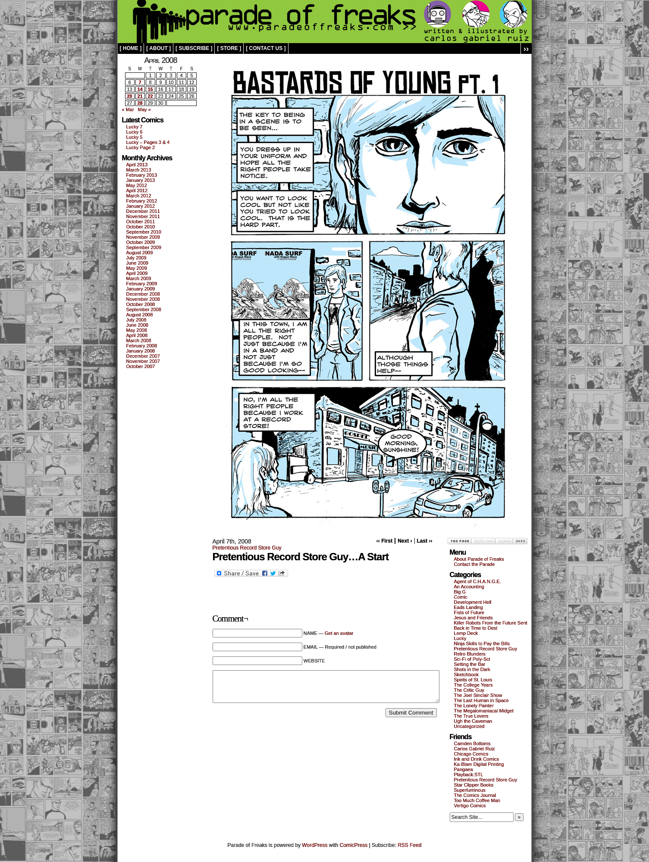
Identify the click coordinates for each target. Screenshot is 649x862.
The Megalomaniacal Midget (484, 710)
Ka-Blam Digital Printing (479, 764)
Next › (405, 541)
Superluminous (470, 790)
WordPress (314, 845)
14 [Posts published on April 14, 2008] (139, 89)
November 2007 (143, 361)
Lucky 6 (134, 131)
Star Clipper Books (474, 784)
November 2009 (143, 237)
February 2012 (141, 200)
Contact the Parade (474, 564)
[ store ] (229, 48)
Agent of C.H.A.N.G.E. (477, 581)
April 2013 (137, 164)
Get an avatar (339, 633)
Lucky (460, 638)
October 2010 (140, 226)
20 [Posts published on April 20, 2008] (129, 96)
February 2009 (141, 283)
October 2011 (140, 221)
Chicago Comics (471, 753)
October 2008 (140, 304)
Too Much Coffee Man (477, 800)
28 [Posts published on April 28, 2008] (139, 103)
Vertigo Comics (470, 805)
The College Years (473, 684)
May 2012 (136, 185)
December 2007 (143, 356)
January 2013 (140, 180)
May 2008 (136, 330)
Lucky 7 (134, 126)
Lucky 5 (134, 137)
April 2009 (137, 273)
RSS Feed (409, 845)
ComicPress (354, 845)
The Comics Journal (475, 795)
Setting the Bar (470, 664)
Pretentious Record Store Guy (247, 548)
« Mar (128, 109)
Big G (460, 591)
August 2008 (139, 314)
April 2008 (137, 335)
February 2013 (141, 175)
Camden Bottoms (472, 743)
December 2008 (143, 294)
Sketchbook (466, 674)
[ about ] (158, 48)
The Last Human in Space (481, 700)
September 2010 (143, 231)
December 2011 (143, 211)
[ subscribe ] (194, 48)
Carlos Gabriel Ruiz (474, 748)
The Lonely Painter (474, 705)
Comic (460, 597)
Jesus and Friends (473, 617)
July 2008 (136, 319)
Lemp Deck (466, 633)
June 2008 (137, 325)
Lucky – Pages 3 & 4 (148, 142)
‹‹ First (384, 541)
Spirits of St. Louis (473, 679)
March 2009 (138, 278)
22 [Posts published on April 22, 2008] (150, 96)
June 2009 (137, 262)
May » (144, 109)
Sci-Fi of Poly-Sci (472, 659)
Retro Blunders (470, 653)
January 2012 (140, 206)
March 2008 (138, 340)
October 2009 (140, 242)
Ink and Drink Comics (476, 759)
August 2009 (139, 252)
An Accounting (469, 586)
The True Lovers (471, 715)
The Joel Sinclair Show (478, 695)
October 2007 (140, 366)
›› (526, 48)
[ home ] (131, 48)
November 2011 (143, 216)
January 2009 (140, 288)
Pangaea (463, 769)
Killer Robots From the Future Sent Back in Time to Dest (490, 625)
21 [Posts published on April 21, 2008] (139, 96)
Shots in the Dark (472, 669)
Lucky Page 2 (140, 147)
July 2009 (136, 257)
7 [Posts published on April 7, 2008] (139, 82)
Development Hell (473, 602)
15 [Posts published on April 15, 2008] (150, 89)
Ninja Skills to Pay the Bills (482, 643)
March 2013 (138, 169)
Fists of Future (469, 612)
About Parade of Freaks (479, 559)
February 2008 (141, 345)
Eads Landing (468, 607)
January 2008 (140, 350)
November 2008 (143, 299)
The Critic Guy (469, 690)
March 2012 (138, 195)
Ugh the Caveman (473, 721)
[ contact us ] (265, 48)
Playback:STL (468, 774)
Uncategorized (469, 726)
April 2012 (137, 190)
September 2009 (143, 247)
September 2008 (143, 309)
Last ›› (425, 541)
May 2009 (136, 268)
